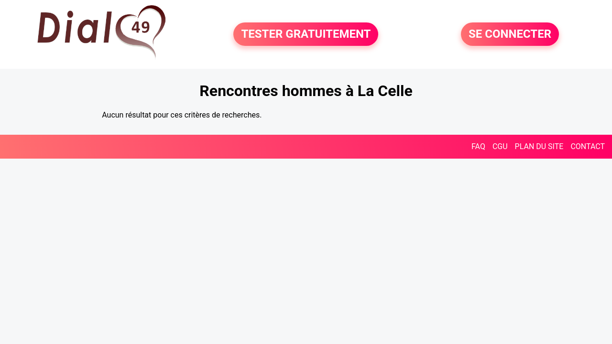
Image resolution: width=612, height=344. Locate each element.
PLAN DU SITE (539, 146)
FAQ (478, 146)
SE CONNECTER (510, 34)
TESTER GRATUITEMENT (306, 34)
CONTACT (587, 146)
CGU (500, 146)
